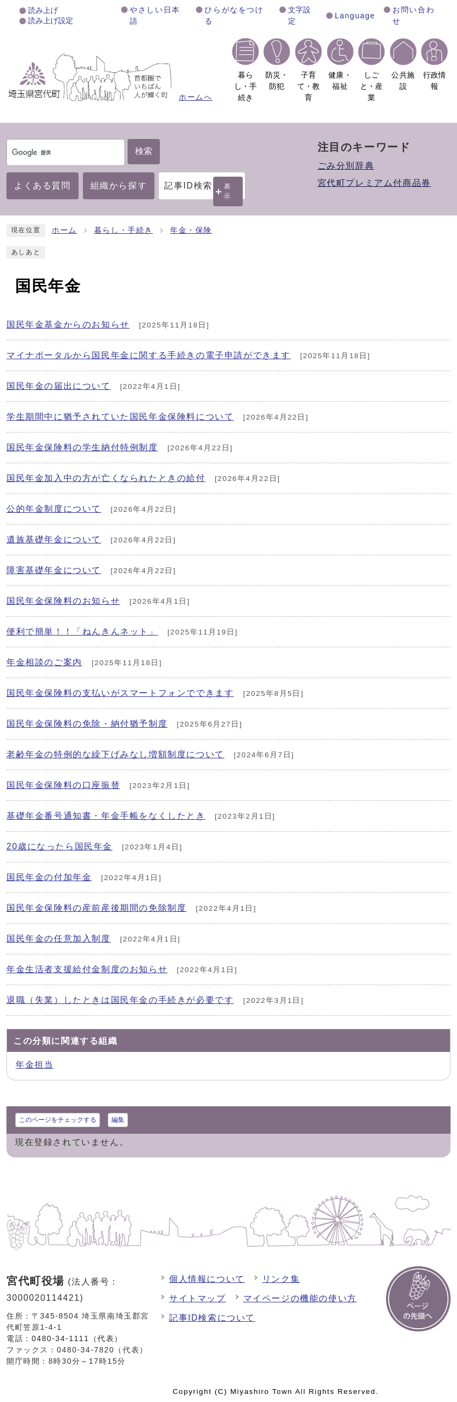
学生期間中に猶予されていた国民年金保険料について (120, 416)
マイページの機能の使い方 (300, 1298)
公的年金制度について (53, 508)
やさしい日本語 (155, 15)
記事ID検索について (212, 1317)
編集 (117, 1120)
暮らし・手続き (123, 230)
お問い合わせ (413, 15)
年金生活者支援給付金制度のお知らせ (86, 969)
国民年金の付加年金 (49, 877)
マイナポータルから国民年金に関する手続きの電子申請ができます (148, 355)
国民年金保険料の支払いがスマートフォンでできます (120, 692)
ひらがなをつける (234, 15)
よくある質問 (42, 185)
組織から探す (118, 185)
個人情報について (207, 1279)
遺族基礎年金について (53, 539)
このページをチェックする (57, 1120)
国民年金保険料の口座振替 (63, 785)
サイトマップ (197, 1298)
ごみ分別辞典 (346, 165)
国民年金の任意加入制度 (58, 938)
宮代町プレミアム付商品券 (374, 182)
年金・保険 (191, 230)
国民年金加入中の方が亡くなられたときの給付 (106, 478)
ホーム (64, 230)
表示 (227, 191)
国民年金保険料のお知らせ (63, 600)
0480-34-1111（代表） (77, 1338)
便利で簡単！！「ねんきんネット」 (82, 631)
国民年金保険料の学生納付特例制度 (82, 447)
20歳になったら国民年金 (59, 846)
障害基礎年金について (53, 570)
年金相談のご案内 (44, 662)
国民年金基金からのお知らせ (68, 324)
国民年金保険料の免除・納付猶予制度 (86, 723)
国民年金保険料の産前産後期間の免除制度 (96, 907)
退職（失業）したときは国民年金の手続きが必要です (120, 1000)
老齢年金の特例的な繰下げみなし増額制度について (115, 754)
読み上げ (43, 10)
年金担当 (34, 1064)
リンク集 (281, 1279)
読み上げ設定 (50, 20)
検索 (143, 151)
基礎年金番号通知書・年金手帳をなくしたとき (106, 815)
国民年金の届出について (58, 385)
